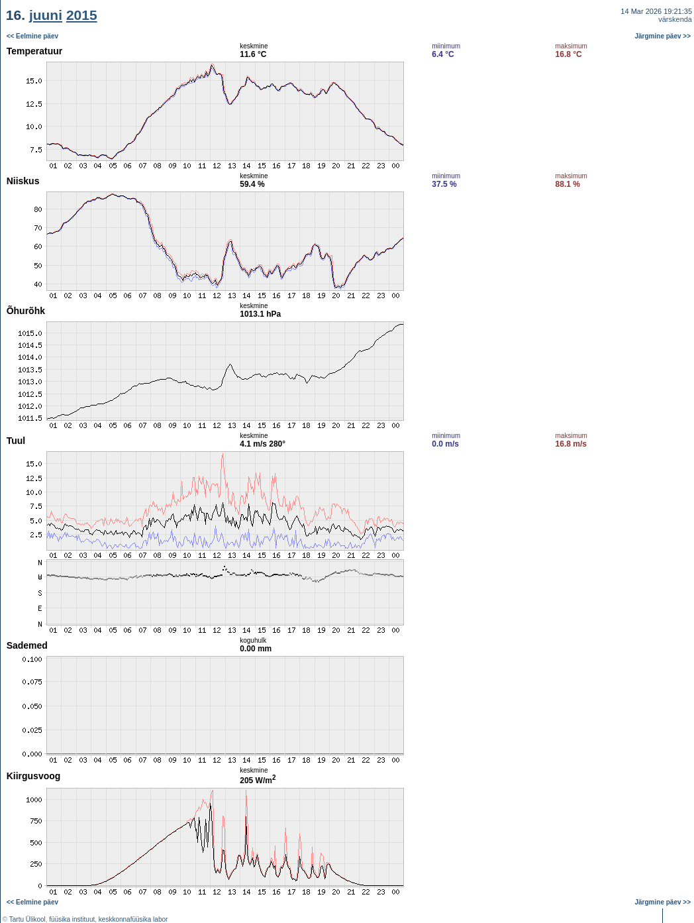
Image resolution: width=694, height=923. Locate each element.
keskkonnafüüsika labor (133, 919)
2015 (81, 15)
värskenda (675, 19)
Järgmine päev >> (663, 36)
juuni (45, 15)
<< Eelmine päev (32, 36)
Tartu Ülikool (27, 919)
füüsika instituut (72, 919)
